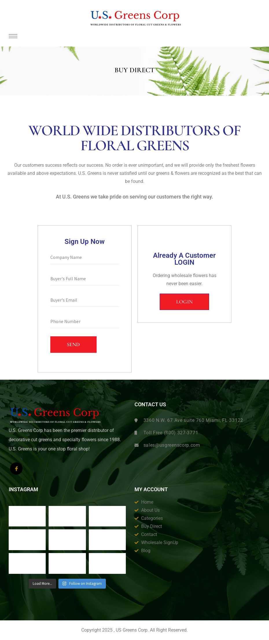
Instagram (23, 489)
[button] (184, 302)
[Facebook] (16, 468)
